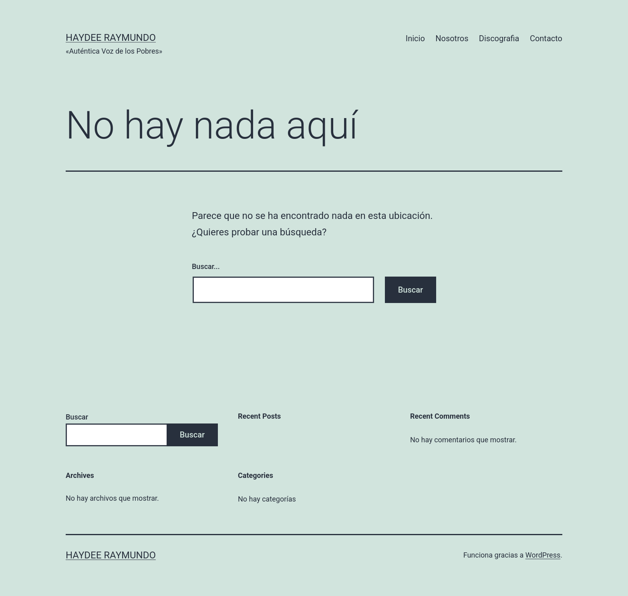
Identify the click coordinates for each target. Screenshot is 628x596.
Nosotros (451, 38)
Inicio (415, 38)
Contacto (546, 38)
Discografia (499, 38)
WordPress (542, 555)
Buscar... (206, 266)
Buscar (77, 417)
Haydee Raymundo (111, 37)
